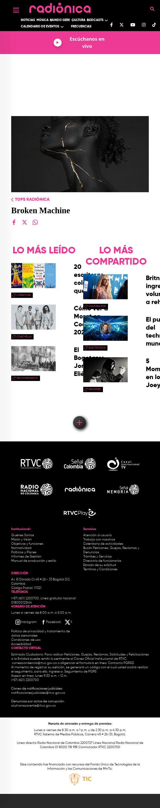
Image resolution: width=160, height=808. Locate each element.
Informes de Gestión (26, 556)
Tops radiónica (32, 200)
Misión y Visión (21, 539)
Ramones (95, 389)
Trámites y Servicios (97, 556)
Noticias (28, 20)
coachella (24, 336)
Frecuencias (81, 26)
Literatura (24, 295)
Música (43, 20)
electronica (97, 347)
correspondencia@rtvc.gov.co (34, 663)
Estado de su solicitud (99, 565)
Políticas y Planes (24, 552)
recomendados (27, 378)
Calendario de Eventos (40, 26)
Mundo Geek (60, 20)
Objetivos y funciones (27, 543)
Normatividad (21, 548)
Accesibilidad (21, 644)
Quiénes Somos (22, 535)
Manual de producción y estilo (33, 561)
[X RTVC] (69, 622)
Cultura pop (97, 306)
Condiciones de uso (26, 640)
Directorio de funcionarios (102, 561)
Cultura (78, 20)
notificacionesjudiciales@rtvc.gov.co (38, 693)
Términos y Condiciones (100, 569)
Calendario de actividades (103, 543)
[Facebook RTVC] (50, 622)
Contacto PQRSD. (121, 663)
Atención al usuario (97, 535)
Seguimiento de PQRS (80, 671)
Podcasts (95, 20)
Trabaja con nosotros (99, 539)
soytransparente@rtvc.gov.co (33, 705)
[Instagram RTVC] (26, 622)
